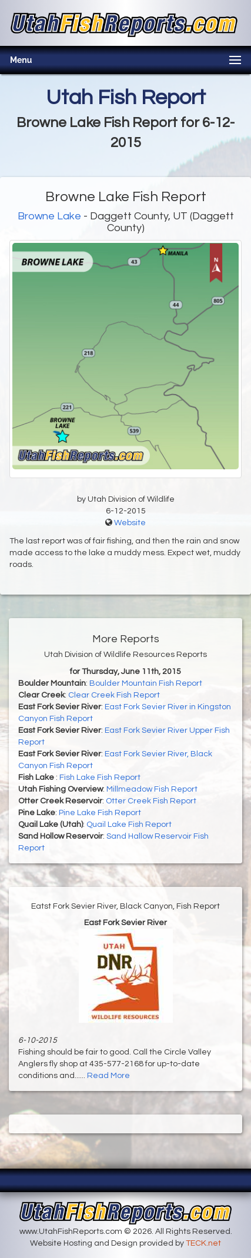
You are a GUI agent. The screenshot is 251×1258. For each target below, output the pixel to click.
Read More (108, 1076)
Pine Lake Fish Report (100, 813)
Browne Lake (49, 216)
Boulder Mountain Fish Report (145, 683)
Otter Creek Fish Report (151, 801)
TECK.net (203, 1243)
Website (130, 523)
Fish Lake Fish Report (99, 777)
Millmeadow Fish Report (152, 789)
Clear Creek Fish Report (114, 695)
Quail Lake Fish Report (129, 824)
